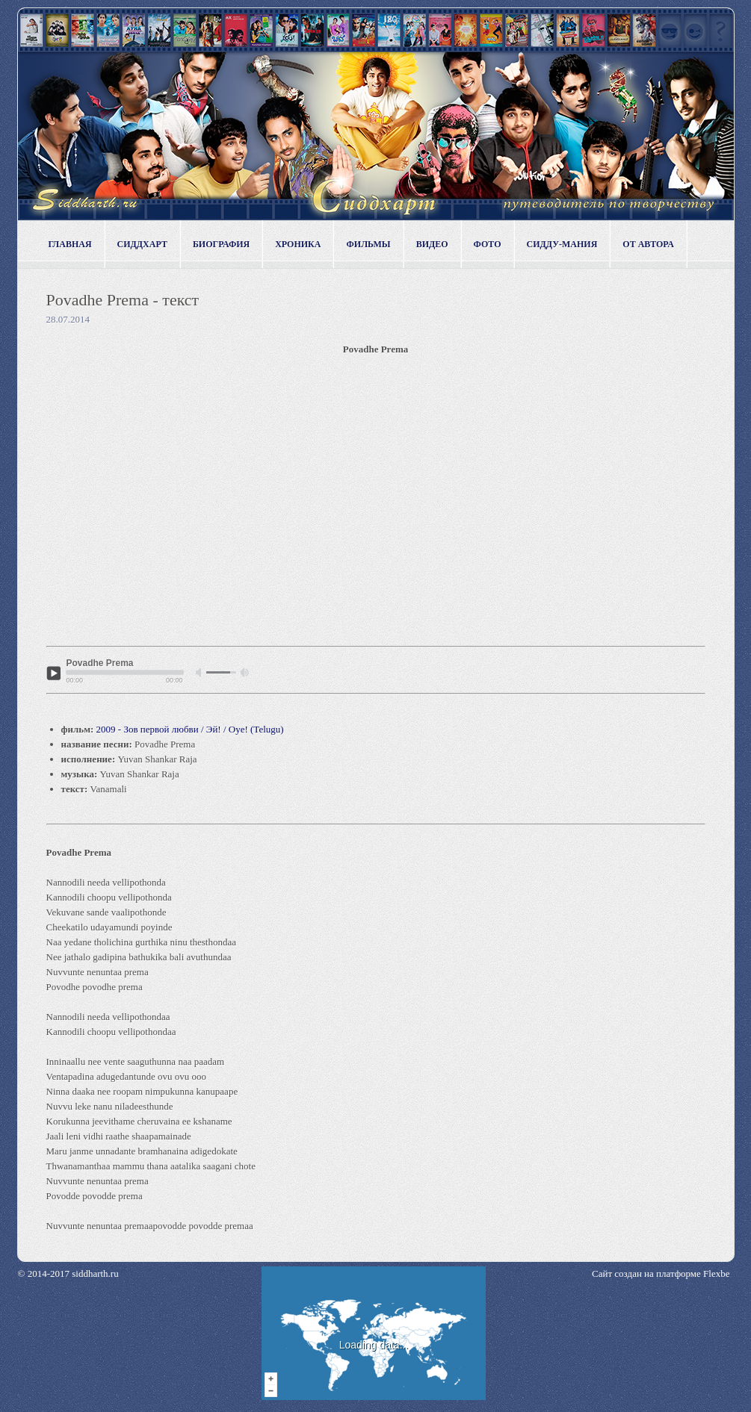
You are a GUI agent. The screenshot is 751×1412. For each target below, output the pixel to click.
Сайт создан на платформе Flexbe (660, 1273)
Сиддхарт (142, 244)
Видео (432, 244)
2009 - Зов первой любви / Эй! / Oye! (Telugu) (190, 729)
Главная (70, 244)
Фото (487, 244)
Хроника (298, 244)
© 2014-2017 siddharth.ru (68, 1273)
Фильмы (368, 244)
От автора (648, 244)
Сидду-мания (562, 244)
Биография (221, 244)
